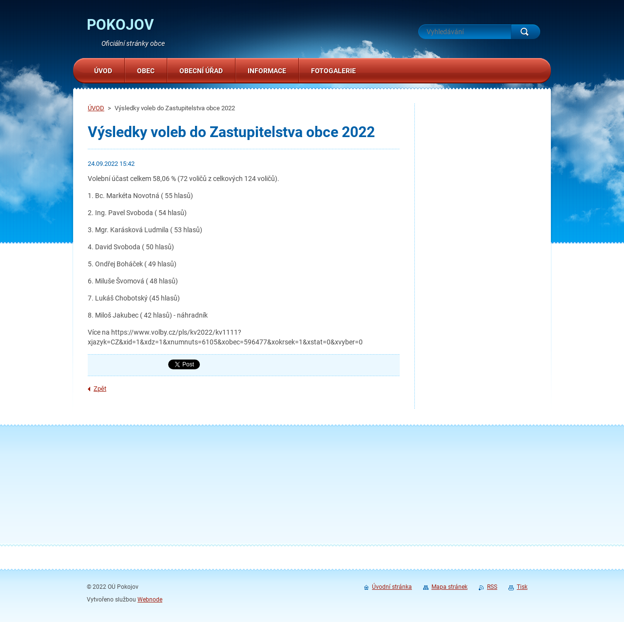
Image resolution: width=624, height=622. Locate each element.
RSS (492, 586)
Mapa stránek (449, 586)
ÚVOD (96, 108)
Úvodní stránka (392, 586)
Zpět (100, 388)
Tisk (522, 586)
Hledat (525, 31)
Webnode (149, 599)
